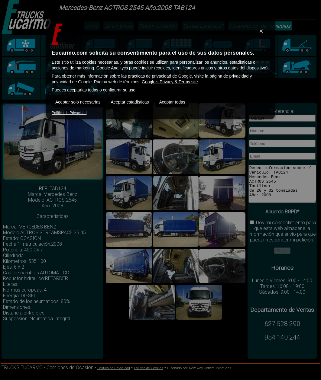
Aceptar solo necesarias (77, 102)
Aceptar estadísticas (130, 102)
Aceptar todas (172, 102)
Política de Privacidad (69, 113)
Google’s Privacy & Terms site (170, 81)
